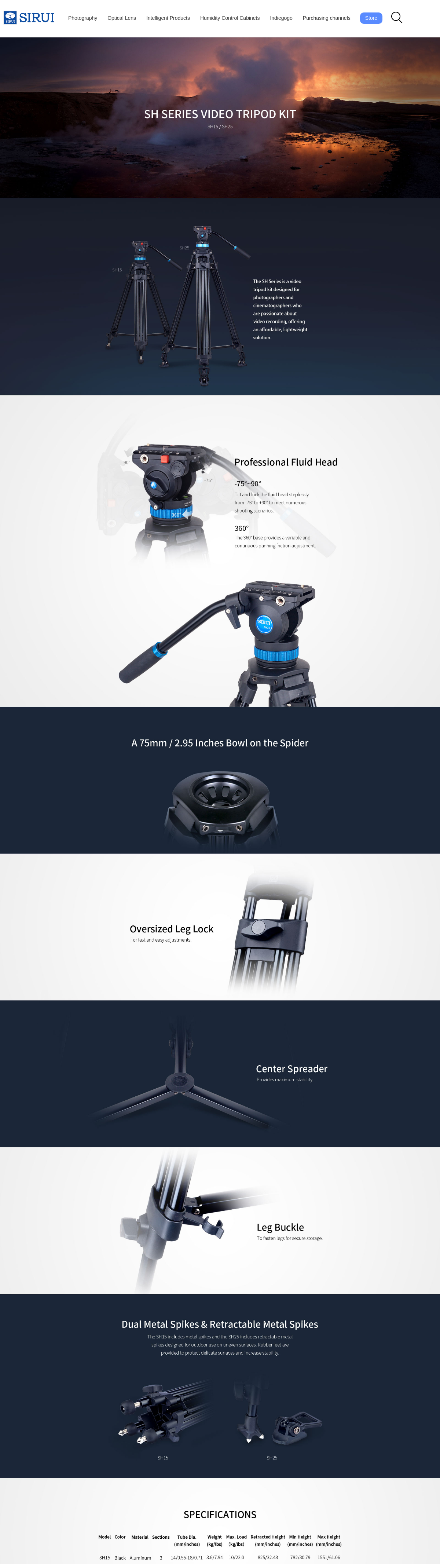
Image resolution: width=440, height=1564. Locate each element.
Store (371, 18)
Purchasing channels (327, 18)
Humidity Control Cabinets (230, 18)
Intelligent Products (168, 18)
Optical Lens (121, 18)
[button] (397, 18)
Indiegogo (281, 18)
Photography (82, 18)
